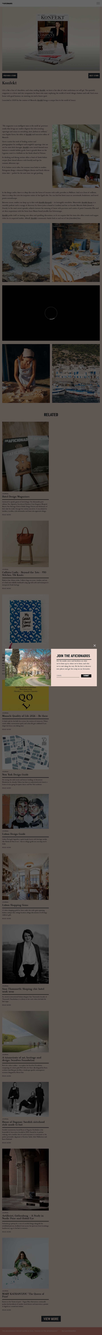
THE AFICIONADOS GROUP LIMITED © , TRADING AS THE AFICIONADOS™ (30, 1331)
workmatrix (71, 1331)
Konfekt (42, 90)
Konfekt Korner (87, 202)
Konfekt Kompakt (45, 202)
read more (6, 515)
